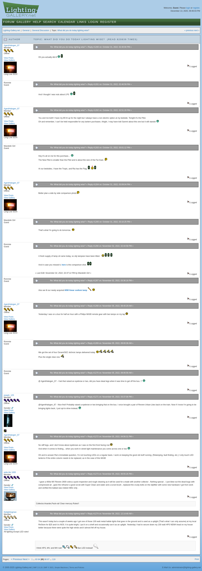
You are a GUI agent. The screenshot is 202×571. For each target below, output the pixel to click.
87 (48, 559)
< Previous (16, 559)
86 (45, 559)
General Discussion (40, 30)
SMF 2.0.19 (37, 567)
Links (81, 22)
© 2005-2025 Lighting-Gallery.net (17, 567)
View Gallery (9, 60)
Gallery (23, 22)
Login (93, 22)
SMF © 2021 (49, 567)
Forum (9, 22)
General (26, 30)
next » (196, 30)
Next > (26, 559)
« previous (188, 30)
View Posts (9, 58)
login (188, 8)
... (34, 559)
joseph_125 (9, 395)
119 (53, 559)
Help (37, 22)
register (196, 8)
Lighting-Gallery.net (11, 30)
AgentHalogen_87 (11, 45)
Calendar (66, 22)
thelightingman (10, 512)
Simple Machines (61, 567)
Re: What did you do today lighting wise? (68, 47)
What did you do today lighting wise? (73, 30)
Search (49, 22)
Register (108, 22)
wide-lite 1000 (10, 472)
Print (197, 559)
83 (36, 559)
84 (39, 559)
